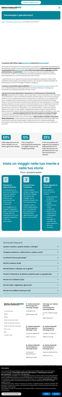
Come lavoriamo (8, 311)
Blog (5, 332)
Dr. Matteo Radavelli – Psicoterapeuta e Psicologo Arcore (50, 328)
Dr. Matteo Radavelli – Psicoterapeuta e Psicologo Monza (33, 347)
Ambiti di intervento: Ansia (11, 320)
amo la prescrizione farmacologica (44, 86)
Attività (6, 317)
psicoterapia (43, 63)
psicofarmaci (26, 63)
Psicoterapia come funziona (14, 22)
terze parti (26, 375)
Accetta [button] (56, 393)
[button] (60, 368)
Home (3, 22)
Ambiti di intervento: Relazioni (12, 323)
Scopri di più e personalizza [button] (11, 393)
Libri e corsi (7, 329)
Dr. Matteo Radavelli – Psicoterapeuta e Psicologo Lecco (50, 347)
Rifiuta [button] (46, 393)
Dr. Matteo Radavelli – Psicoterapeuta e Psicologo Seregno (33, 306)
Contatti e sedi (8, 335)
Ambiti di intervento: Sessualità (12, 326)
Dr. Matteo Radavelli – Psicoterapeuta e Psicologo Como (33, 328)
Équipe (6, 314)
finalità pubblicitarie (47, 379)
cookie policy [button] (26, 374)
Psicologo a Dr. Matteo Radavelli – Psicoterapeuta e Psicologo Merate (50, 306)
